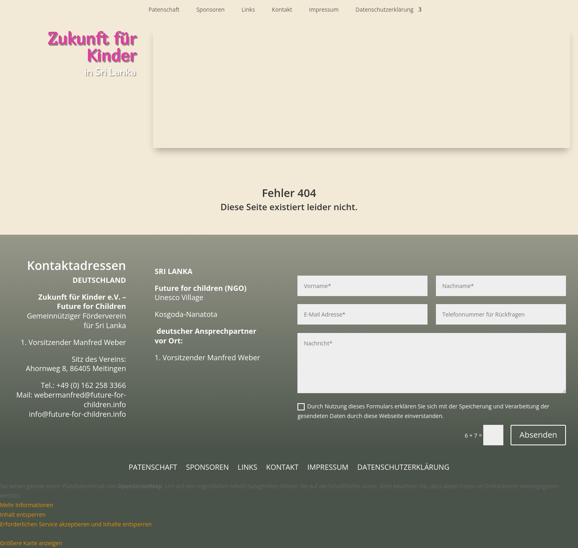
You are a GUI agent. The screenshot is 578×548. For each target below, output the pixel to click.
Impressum (324, 10)
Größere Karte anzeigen (31, 543)
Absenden (538, 434)
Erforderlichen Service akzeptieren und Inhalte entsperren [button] (76, 524)
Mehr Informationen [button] (26, 505)
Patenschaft (164, 10)
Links (248, 10)
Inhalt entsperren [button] (22, 514)
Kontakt (282, 10)
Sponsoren (210, 10)
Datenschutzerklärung (384, 10)
